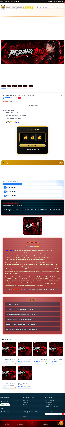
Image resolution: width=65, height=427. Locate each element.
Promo (55, 1)
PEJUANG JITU (14, 14)
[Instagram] (4, 411)
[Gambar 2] (9, 86)
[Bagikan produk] (61, 95)
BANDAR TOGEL (34, 17)
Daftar (59, 1)
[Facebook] (1, 411)
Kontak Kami (26, 402)
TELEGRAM (20, 423)
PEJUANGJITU (50, 1)
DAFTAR (32, 424)
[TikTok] (8, 411)
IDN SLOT (58, 14)
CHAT (58, 423)
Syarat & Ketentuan (49, 400)
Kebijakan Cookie (49, 404)
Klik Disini (16, 122)
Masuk (63, 1)
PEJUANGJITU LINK (37, 14)
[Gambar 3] (14, 86)
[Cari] (38, 7)
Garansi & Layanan (49, 410)
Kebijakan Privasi (49, 402)
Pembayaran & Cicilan (50, 408)
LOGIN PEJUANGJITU (19, 17)
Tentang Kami (26, 400)
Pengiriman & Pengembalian (51, 406)
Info (61, 162)
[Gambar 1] (3, 86)
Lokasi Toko (25, 404)
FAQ (24, 406)
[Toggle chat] (61, 423)
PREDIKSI (45, 423)
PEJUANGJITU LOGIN (24, 14)
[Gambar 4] (19, 86)
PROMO (7, 423)
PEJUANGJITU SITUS (48, 14)
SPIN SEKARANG (32, 145)
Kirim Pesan (5, 405)
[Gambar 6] (30, 86)
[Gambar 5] (25, 86)
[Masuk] (62, 7)
